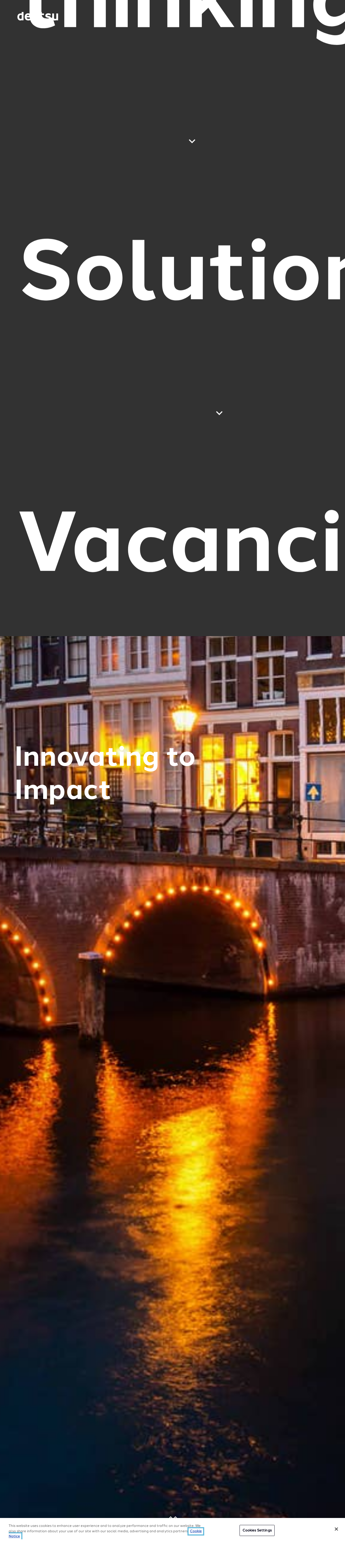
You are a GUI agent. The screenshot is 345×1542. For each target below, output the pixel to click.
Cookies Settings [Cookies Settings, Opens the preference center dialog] (257, 1530)
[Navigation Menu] (314, 16)
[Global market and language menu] (82, 17)
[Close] (336, 1529)
